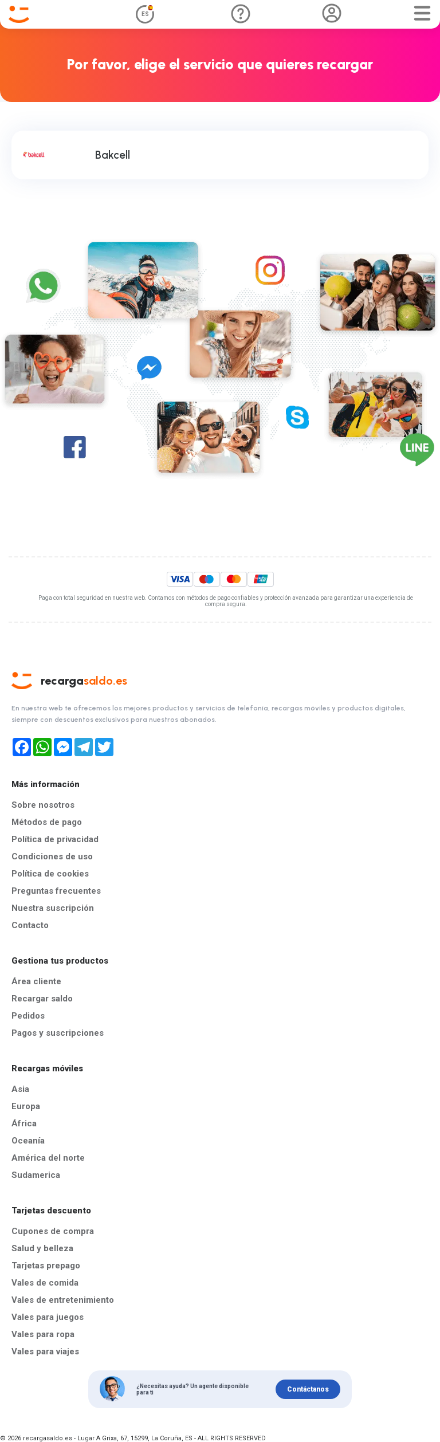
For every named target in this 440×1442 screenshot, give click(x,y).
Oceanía (28, 1140)
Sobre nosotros (42, 805)
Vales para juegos (47, 1317)
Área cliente (36, 981)
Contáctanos (308, 1389)
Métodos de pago (46, 822)
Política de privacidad (55, 839)
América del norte (48, 1158)
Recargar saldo (42, 998)
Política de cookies (50, 874)
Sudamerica (35, 1175)
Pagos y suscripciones (57, 1033)
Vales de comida (44, 1283)
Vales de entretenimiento (62, 1300)
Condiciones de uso (52, 856)
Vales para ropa (42, 1334)
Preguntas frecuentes (56, 891)
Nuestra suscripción (52, 908)
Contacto (30, 925)
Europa (25, 1106)
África (24, 1123)
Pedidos (28, 1016)
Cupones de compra (52, 1231)
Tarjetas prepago (45, 1265)
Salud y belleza (42, 1248)
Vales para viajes (45, 1351)
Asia (20, 1089)
